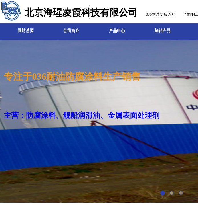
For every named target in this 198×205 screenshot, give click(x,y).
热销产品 (163, 29)
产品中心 (117, 29)
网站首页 (26, 29)
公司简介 (71, 29)
